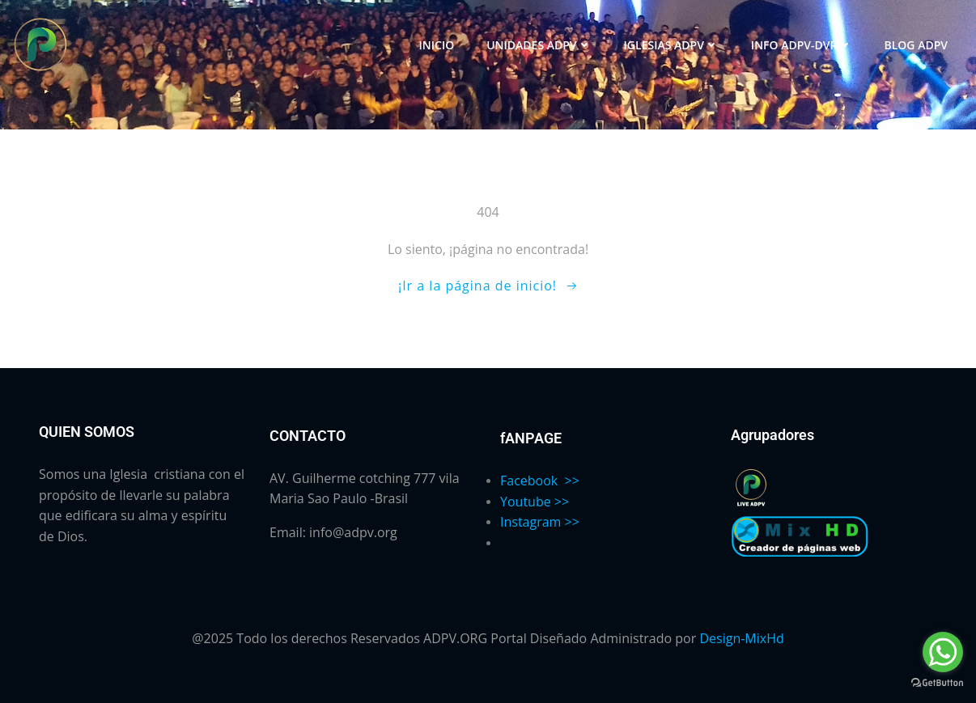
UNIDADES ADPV (538, 45)
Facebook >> (539, 480)
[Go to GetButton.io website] (937, 682)
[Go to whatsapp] (943, 652)
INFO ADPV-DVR (801, 45)
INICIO (437, 45)
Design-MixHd (741, 638)
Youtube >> (534, 501)
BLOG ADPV (916, 45)
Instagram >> (539, 522)
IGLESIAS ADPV (671, 45)
